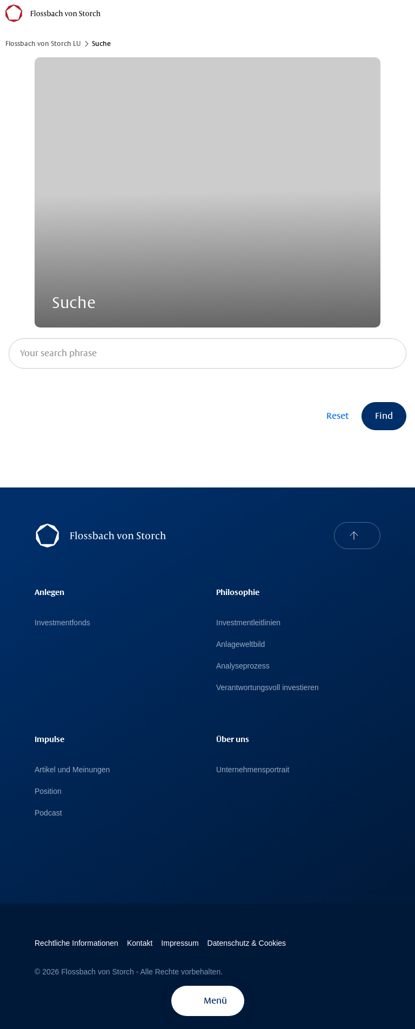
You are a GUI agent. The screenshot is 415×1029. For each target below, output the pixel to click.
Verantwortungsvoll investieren (267, 687)
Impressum (179, 943)
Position (48, 791)
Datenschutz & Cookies (247, 943)
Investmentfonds (62, 622)
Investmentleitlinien (248, 622)
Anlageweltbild (240, 644)
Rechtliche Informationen (76, 943)
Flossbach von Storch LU (43, 44)
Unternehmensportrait (252, 769)
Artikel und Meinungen (72, 769)
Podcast (48, 812)
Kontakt (139, 943)
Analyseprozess (243, 666)
